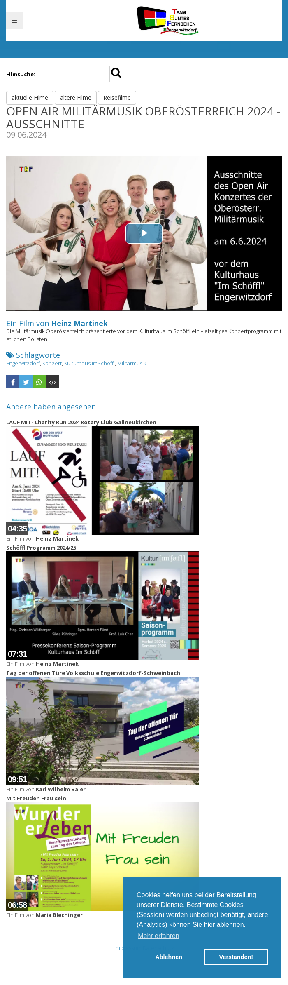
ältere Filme (75, 97)
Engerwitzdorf (23, 363)
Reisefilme (117, 97)
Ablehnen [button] (168, 957)
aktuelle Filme (30, 97)
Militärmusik (131, 363)
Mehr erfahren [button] (158, 935)
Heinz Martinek (79, 323)
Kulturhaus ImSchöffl (89, 363)
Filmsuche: (20, 74)
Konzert (52, 363)
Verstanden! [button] (236, 957)
